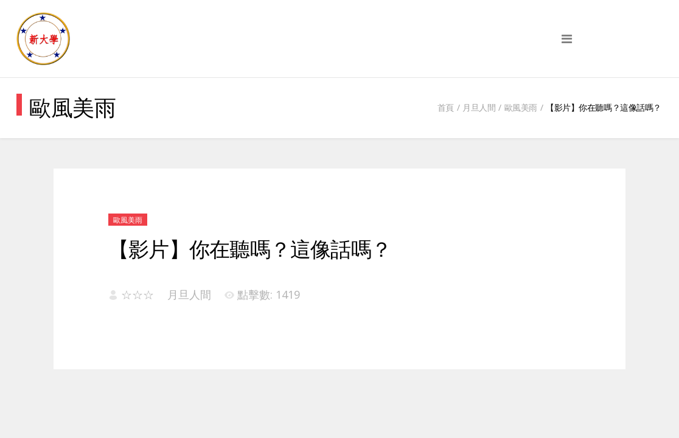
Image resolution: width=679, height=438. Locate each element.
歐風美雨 (520, 107)
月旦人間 (478, 107)
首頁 (445, 107)
